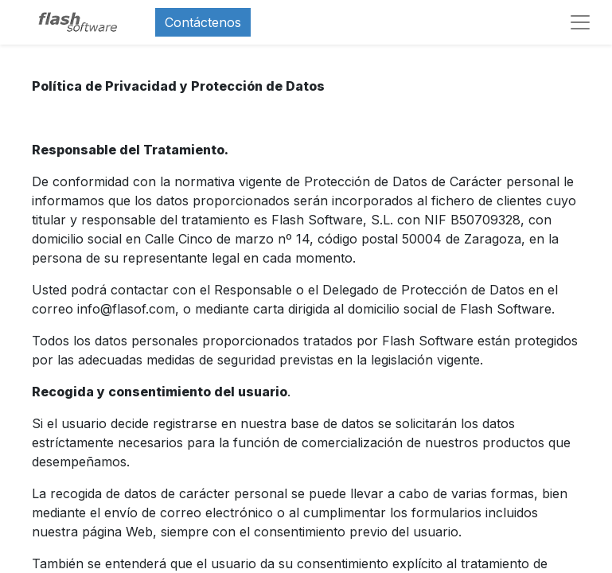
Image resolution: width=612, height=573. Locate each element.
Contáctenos (203, 22)
